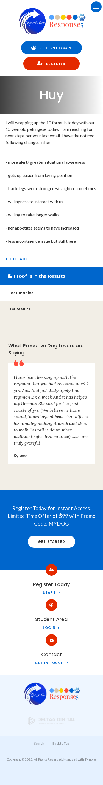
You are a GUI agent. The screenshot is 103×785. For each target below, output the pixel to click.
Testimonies (21, 293)
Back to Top (60, 743)
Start (49, 593)
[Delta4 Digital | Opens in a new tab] (52, 723)
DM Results (19, 309)
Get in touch (49, 663)
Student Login (51, 47)
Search (39, 743)
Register (51, 63)
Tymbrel (91, 759)
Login (49, 628)
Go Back (19, 259)
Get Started (51, 541)
